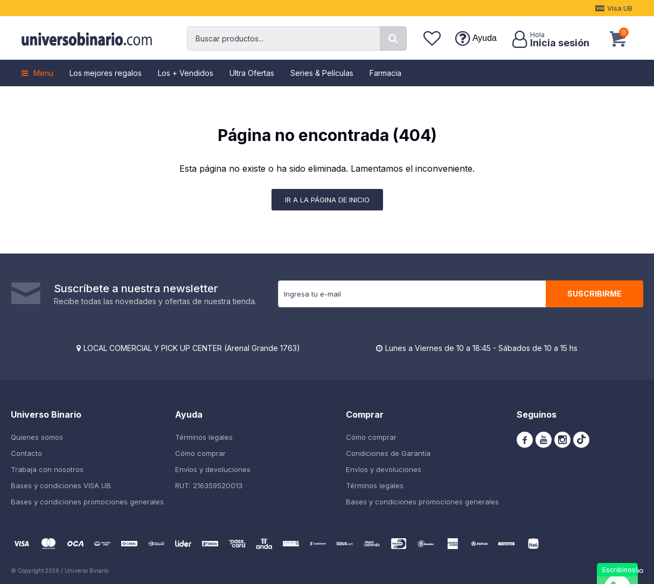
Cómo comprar (200, 453)
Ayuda (484, 38)
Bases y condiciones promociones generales (87, 501)
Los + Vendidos (185, 73)
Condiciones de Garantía (388, 453)
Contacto (26, 453)
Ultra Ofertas (251, 73)
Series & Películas (321, 73)
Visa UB (619, 8)
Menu (43, 73)
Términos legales (204, 437)
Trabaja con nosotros (47, 469)
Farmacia (385, 73)
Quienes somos (37, 437)
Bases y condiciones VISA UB (61, 485)
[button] (393, 38)
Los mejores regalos (105, 73)
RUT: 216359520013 (208, 485)
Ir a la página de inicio (327, 199)
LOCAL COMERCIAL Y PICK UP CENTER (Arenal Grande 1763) (192, 348)
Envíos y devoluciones (213, 469)
